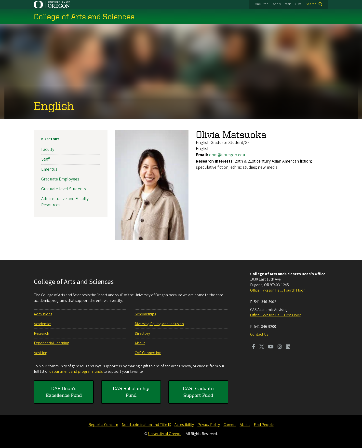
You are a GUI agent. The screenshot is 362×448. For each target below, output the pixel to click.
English (54, 105)
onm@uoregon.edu (227, 155)
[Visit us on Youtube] (271, 347)
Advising (40, 353)
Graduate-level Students (63, 189)
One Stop (261, 4)
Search (311, 4)
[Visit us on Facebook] (253, 347)
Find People (264, 424)
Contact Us (259, 334)
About (140, 343)
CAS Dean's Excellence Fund (64, 391)
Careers (230, 424)
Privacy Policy (209, 424)
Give (298, 4)
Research (41, 333)
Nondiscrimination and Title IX (146, 424)
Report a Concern (103, 424)
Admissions (43, 314)
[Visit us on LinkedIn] (288, 347)
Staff (45, 159)
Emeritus (49, 169)
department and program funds (76, 371)
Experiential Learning (51, 343)
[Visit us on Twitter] (261, 347)
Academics (42, 324)
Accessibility (184, 424)
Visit (288, 4)
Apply (277, 4)
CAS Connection (148, 353)
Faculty (47, 149)
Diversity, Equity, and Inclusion (159, 324)
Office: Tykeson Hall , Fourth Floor (277, 290)
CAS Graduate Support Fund (198, 391)
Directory (50, 139)
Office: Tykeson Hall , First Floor (275, 315)
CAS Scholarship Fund (131, 391)
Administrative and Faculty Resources (65, 202)
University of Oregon (164, 433)
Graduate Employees (60, 179)
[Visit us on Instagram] (280, 347)
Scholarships (145, 314)
